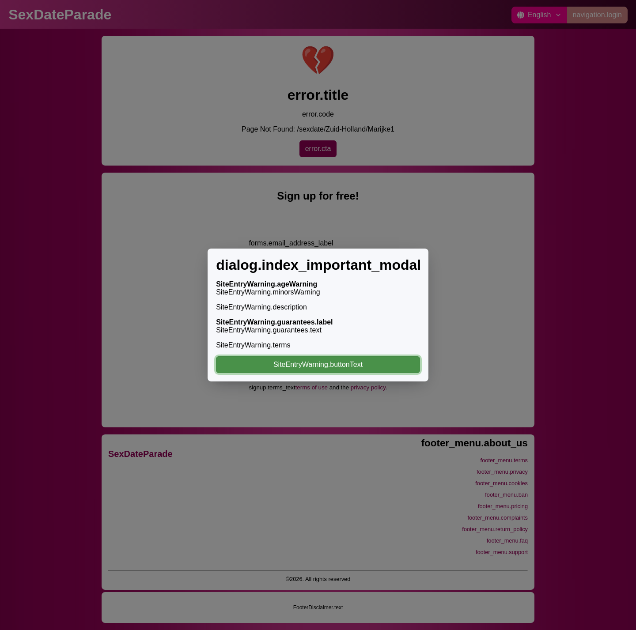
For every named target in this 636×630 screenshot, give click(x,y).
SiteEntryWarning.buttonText (318, 364)
